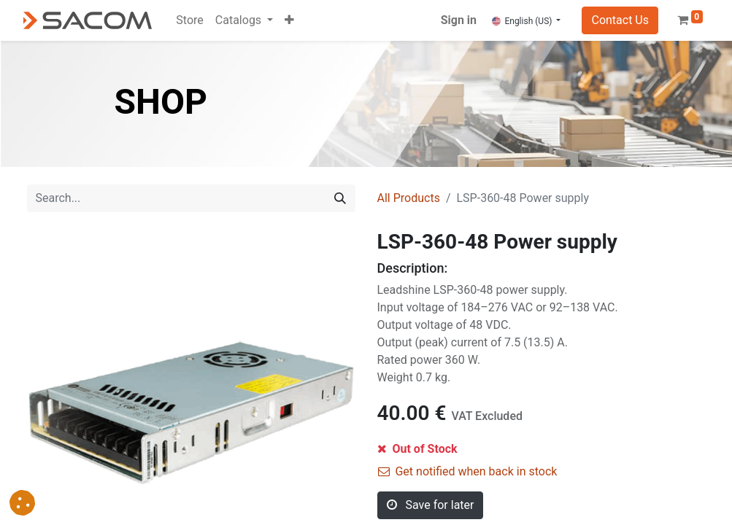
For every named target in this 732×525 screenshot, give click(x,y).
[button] (289, 20)
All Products (408, 198)
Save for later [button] (430, 505)
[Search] (340, 198)
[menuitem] (189, 20)
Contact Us (620, 20)
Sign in (459, 20)
